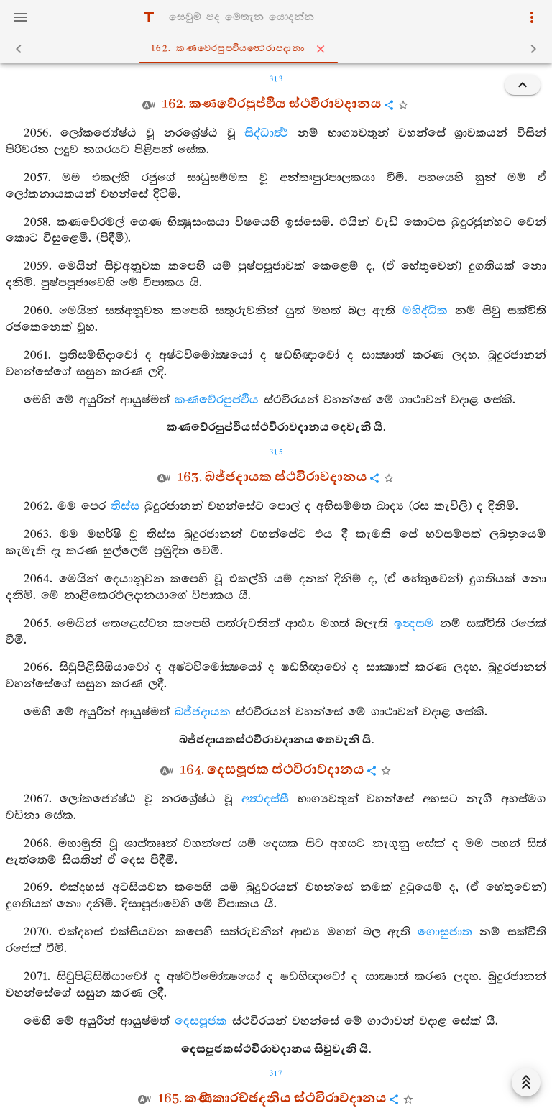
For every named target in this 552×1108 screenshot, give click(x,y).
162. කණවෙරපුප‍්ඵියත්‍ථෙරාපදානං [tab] (278, 48)
